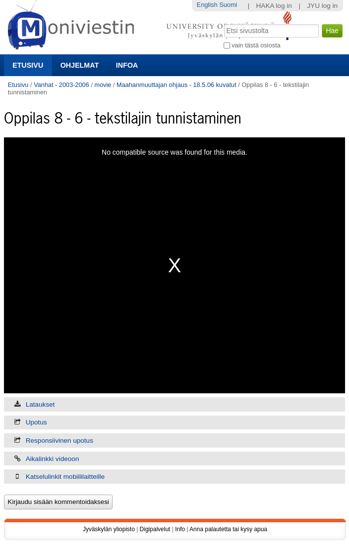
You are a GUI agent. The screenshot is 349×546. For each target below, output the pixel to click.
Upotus (36, 422)
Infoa (127, 65)
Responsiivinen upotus (59, 440)
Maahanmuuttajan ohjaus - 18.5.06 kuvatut (176, 84)
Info (180, 529)
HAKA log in (274, 5)
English (207, 4)
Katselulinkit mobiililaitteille (65, 476)
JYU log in (322, 5)
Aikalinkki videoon (52, 458)
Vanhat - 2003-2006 (61, 84)
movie (102, 84)
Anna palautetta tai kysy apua (228, 529)
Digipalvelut (155, 529)
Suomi (228, 4)
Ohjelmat (79, 65)
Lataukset (40, 404)
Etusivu (27, 65)
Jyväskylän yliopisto (109, 529)
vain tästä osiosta (256, 45)
